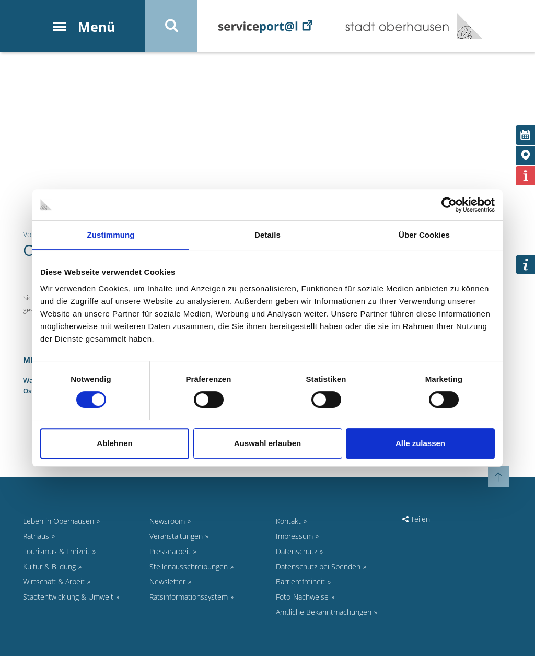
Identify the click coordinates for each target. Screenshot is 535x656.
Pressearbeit (170, 551)
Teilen (416, 519)
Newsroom (167, 521)
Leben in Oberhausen (58, 521)
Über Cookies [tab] (424, 234)
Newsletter (167, 582)
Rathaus (36, 536)
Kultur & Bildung (49, 566)
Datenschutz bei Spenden (318, 566)
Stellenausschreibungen (188, 566)
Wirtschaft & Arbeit (54, 582)
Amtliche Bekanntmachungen (323, 612)
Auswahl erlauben (267, 443)
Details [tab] (267, 234)
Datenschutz (296, 551)
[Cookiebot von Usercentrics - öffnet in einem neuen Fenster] (449, 205)
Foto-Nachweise (302, 597)
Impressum (294, 536)
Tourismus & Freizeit (56, 551)
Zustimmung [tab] (111, 234)
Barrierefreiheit (300, 582)
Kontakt (288, 521)
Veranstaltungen (176, 536)
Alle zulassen (420, 443)
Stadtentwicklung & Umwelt (68, 597)
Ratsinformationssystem (188, 597)
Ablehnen (114, 443)
